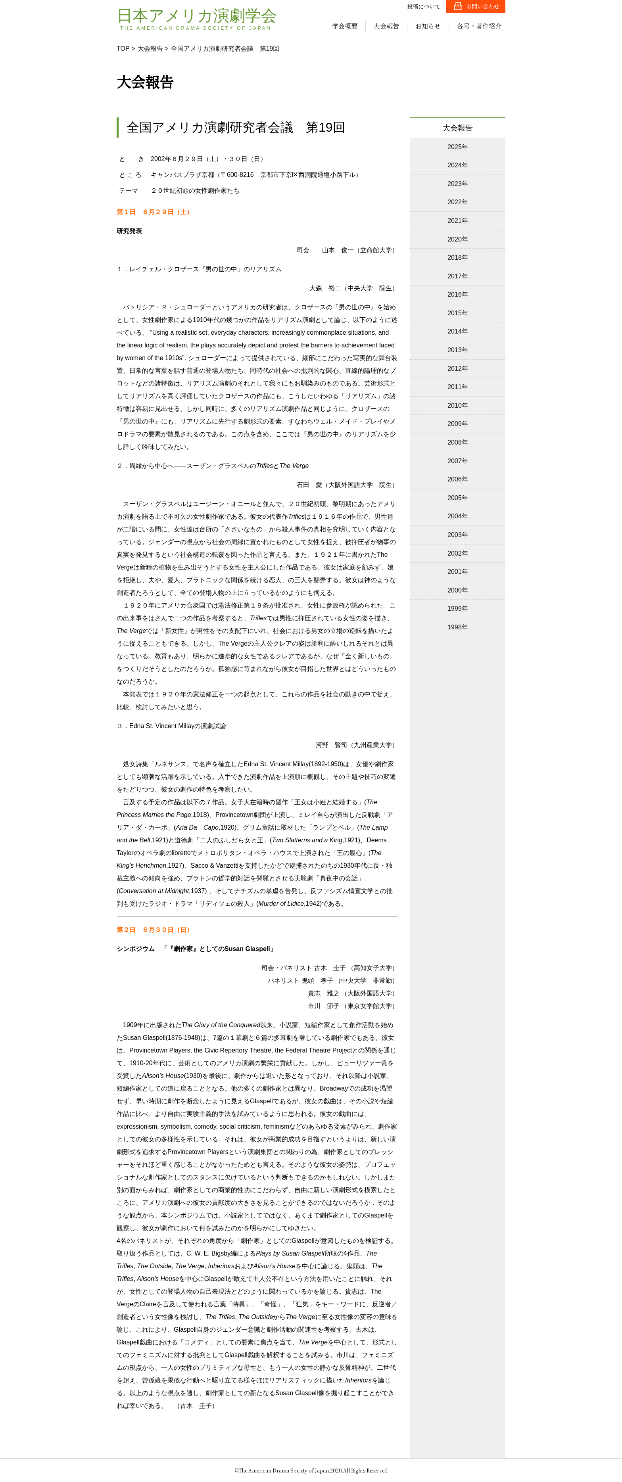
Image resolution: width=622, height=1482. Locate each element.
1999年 (457, 608)
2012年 (457, 368)
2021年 (457, 220)
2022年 (457, 202)
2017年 (457, 276)
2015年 (457, 313)
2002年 (457, 553)
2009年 (457, 423)
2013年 (457, 350)
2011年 (457, 386)
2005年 (457, 498)
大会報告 (386, 26)
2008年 (457, 442)
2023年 (457, 183)
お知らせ (428, 26)
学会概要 (344, 26)
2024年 (457, 165)
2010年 (457, 405)
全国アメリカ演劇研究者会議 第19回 (225, 48)
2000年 (457, 590)
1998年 (457, 627)
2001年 (457, 571)
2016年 (457, 294)
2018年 (457, 257)
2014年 (457, 331)
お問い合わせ (482, 6)
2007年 (457, 461)
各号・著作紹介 (479, 26)
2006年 (457, 479)
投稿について (423, 6)
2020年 (457, 239)
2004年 (457, 516)
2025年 (457, 147)
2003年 (457, 534)
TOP (123, 48)
